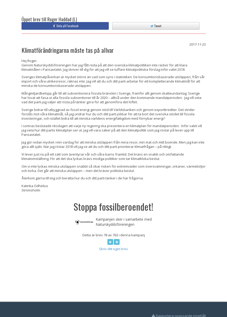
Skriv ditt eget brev (113, 249)
